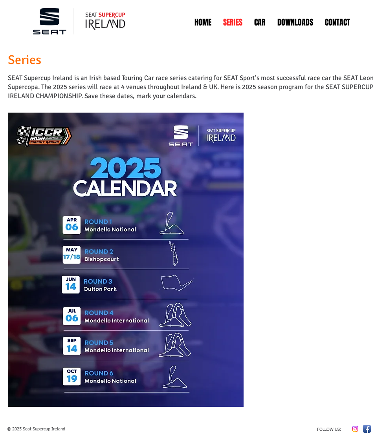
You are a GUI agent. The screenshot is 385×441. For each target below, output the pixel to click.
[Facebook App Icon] (367, 429)
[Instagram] (355, 429)
